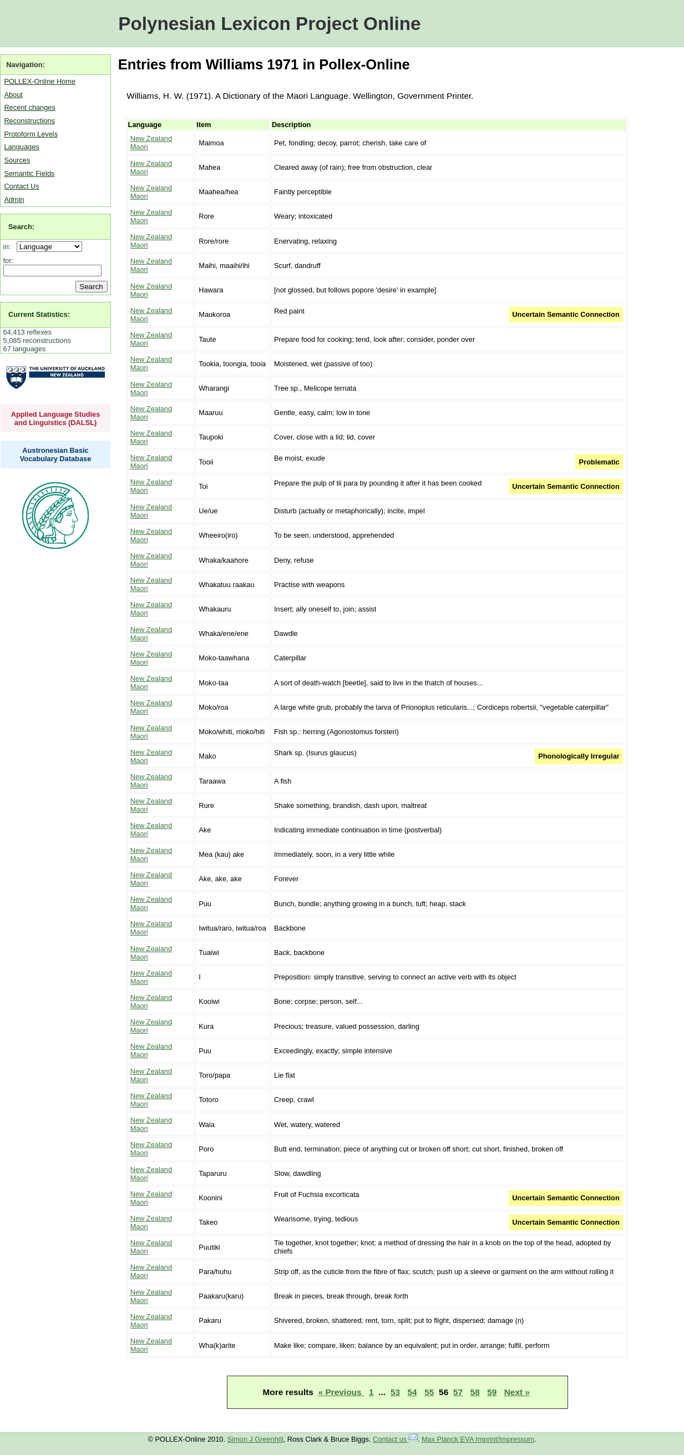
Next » (517, 1392)
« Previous (341, 1392)
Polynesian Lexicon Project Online (269, 23)
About (13, 94)
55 (429, 1392)
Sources (17, 160)
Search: (21, 227)
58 (475, 1392)
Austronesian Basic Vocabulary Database (56, 454)
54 (412, 1392)
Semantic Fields (29, 173)
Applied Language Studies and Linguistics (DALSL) (55, 418)
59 (491, 1392)
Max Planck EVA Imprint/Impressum (478, 1439)
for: (8, 260)
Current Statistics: (39, 314)
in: (9, 247)
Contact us (395, 1439)
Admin (14, 199)
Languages (21, 147)
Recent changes (29, 107)
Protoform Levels (31, 134)
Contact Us (21, 186)
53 (395, 1392)
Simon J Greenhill (255, 1439)
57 (458, 1392)
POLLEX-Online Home (39, 81)
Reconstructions (29, 121)
